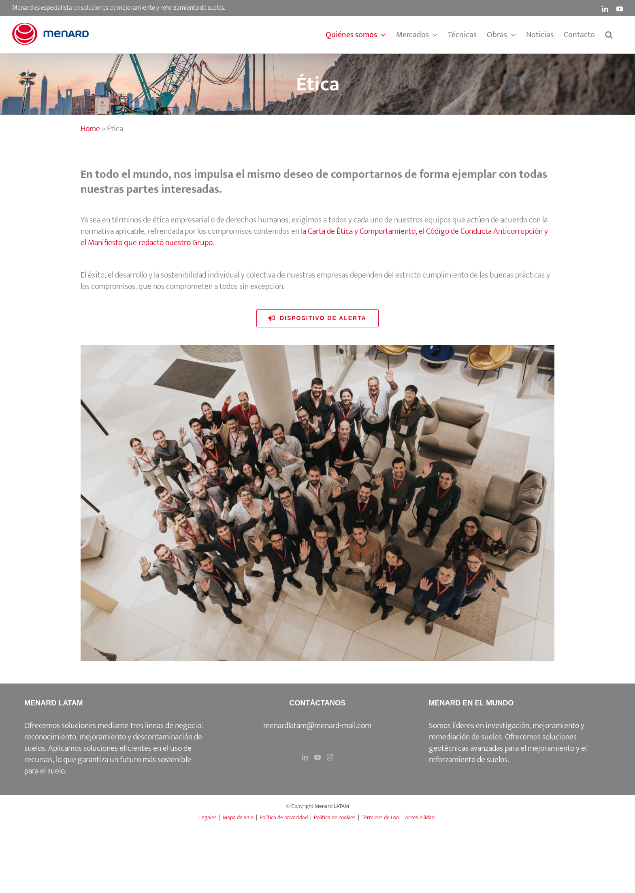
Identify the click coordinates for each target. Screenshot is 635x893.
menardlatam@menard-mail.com (317, 726)
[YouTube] (317, 757)
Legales (208, 817)
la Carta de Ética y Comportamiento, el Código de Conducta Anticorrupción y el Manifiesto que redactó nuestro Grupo (314, 237)
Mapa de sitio (238, 817)
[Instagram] (330, 757)
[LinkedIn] (305, 757)
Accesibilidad (420, 817)
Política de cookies (335, 817)
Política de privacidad (284, 817)
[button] (609, 35)
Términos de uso (380, 817)
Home (90, 129)
